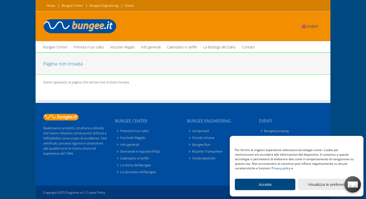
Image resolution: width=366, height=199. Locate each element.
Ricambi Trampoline (207, 151)
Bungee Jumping (276, 131)
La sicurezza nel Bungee (138, 172)
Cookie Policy (96, 192)
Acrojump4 (200, 131)
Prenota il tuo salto (134, 131)
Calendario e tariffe (134, 158)
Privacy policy (282, 168)
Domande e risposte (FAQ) (140, 151)
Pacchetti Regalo (132, 137)
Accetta (265, 184)
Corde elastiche (203, 158)
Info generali (129, 144)
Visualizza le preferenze (328, 184)
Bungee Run (201, 144)
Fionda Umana (203, 137)
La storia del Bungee (135, 165)
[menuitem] (310, 26)
